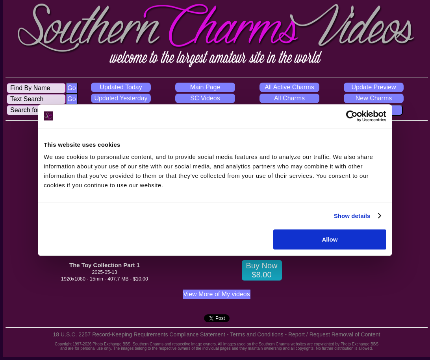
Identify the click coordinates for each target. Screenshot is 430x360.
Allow (329, 239)
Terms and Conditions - (259, 334)
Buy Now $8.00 (261, 270)
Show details (352, 215)
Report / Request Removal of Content (334, 334)
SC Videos (205, 98)
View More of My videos (216, 294)
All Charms (289, 98)
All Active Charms (289, 87)
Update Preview (374, 87)
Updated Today (121, 87)
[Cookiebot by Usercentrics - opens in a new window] (351, 116)
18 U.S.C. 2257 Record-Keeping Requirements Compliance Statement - (141, 334)
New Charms (374, 98)
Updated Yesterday (120, 98)
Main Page (205, 87)
